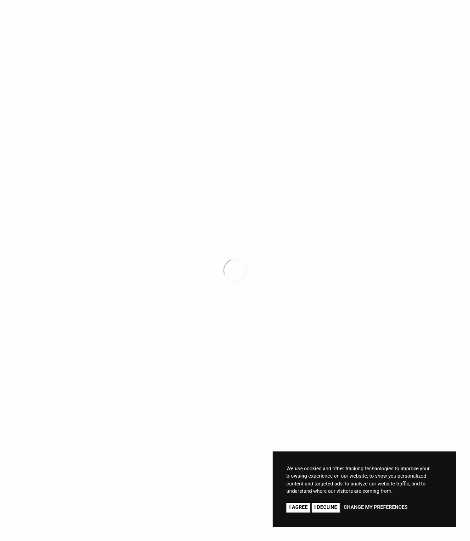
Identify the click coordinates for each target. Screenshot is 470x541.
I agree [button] (298, 507)
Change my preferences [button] (376, 507)
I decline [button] (325, 507)
